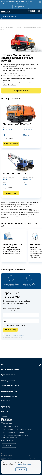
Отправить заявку (21, 91)
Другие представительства (9, 437)
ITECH (30, 455)
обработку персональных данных (15, 335)
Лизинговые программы (10, 385)
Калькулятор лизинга (9, 396)
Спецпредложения (20, 7)
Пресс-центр (5, 407)
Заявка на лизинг (9, 17)
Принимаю (21, 470)
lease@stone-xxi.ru (7, 423)
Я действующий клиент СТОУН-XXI (14, 325)
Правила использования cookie (7, 454)
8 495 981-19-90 (34, 11)
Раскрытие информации (10, 369)
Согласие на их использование (22, 464)
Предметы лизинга (8, 375)
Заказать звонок (9, 445)
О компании (5, 401)
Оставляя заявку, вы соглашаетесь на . (13, 334)
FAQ (2, 365)
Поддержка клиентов (9, 391)
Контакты (4, 411)
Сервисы (4, 416)
